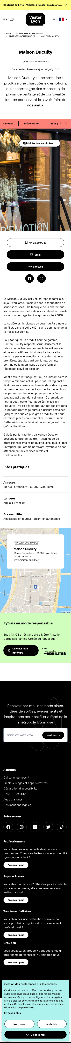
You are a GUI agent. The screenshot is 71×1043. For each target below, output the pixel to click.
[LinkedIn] (35, 827)
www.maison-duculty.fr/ (27, 559)
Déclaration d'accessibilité (20, 788)
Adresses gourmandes (22, 36)
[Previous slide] (60, 123)
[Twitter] (48, 827)
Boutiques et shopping (29, 33)
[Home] (35, 19)
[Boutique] (53, 19)
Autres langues (13, 799)
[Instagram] (22, 827)
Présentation (31, 123)
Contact (8, 123)
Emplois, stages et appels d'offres (25, 783)
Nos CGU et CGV (14, 794)
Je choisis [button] (52, 1024)
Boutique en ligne (13, 4)
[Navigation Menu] (5, 19)
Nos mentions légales (17, 805)
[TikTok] (62, 827)
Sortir (7, 33)
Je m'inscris (53, 735)
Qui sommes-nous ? (16, 777)
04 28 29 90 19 (35, 242)
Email (35, 254)
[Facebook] (8, 827)
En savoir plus (16, 865)
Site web (35, 266)
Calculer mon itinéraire (18, 650)
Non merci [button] (19, 1024)
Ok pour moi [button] (35, 1034)
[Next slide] (66, 123)
